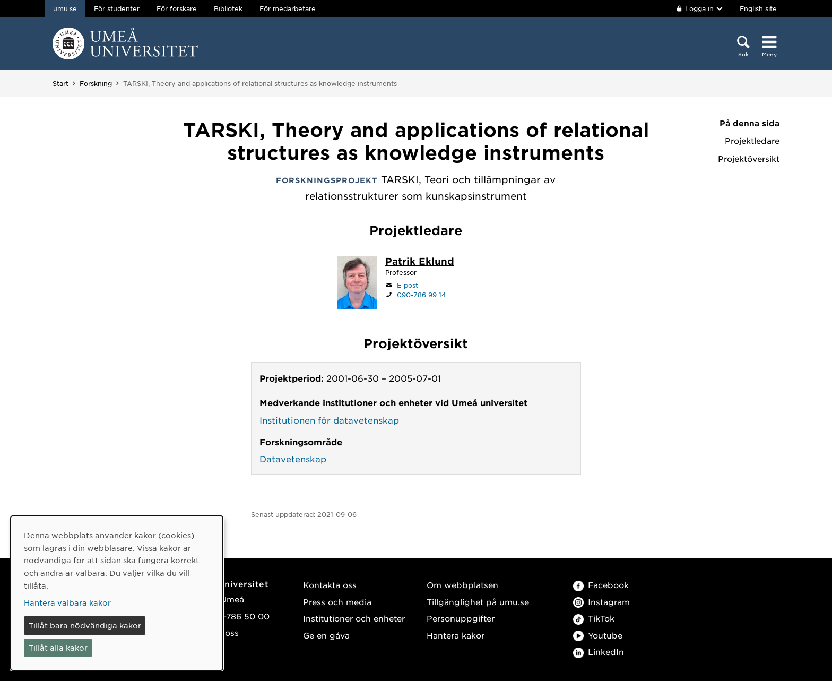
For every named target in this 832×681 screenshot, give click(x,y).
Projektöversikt (748, 158)
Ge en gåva (326, 635)
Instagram (601, 602)
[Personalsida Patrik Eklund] (419, 262)
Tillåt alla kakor (58, 647)
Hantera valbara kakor (67, 602)
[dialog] (117, 593)
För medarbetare (287, 8)
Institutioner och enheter (354, 618)
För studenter (117, 8)
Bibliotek (228, 8)
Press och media (337, 602)
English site (758, 8)
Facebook (601, 585)
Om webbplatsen (462, 585)
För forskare (177, 8)
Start (60, 83)
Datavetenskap (292, 458)
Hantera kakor (455, 635)
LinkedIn (598, 651)
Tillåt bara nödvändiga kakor (85, 625)
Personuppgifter (461, 618)
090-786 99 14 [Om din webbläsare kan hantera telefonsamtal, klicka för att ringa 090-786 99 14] (421, 294)
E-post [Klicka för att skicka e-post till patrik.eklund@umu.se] (407, 285)
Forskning (96, 83)
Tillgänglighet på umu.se (478, 602)
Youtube (597, 635)
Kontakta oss (330, 585)
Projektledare (752, 140)
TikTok (593, 618)
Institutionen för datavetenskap (329, 420)
